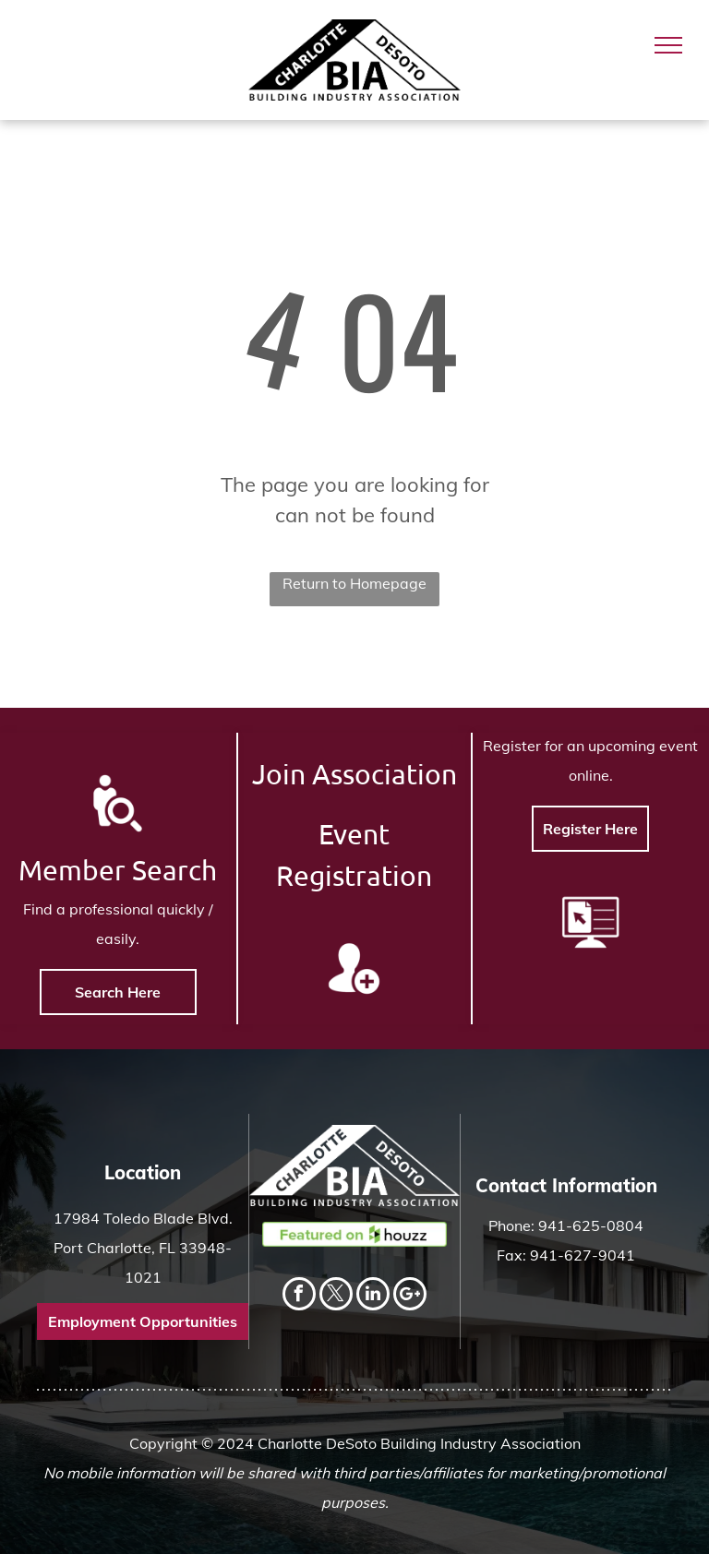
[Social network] (410, 1296)
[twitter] (336, 1296)
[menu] (668, 45)
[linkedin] (373, 1296)
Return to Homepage (354, 583)
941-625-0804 (590, 1225)
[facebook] (299, 1296)
